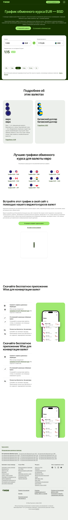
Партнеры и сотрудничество (9, 477)
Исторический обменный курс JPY (48, 455)
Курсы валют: (5, 447)
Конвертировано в (41, 39)
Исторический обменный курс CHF (10, 460)
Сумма (6, 39)
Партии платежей (22, 478)
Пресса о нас (5, 470)
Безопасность (5, 469)
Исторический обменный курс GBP (46, 453)
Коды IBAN (37, 480)
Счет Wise (20, 469)
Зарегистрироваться (53, 2)
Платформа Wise (22, 477)
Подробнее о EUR (11, 139)
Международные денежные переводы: (12, 450)
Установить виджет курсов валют (34, 223)
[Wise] (6, 2)
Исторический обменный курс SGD (29, 458)
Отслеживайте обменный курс (42, 28)
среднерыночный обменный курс (19, 311)
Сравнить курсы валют (40, 485)
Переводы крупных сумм (24, 473)
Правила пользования (23, 490)
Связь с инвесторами (7, 475)
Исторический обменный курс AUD (28, 453)
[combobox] (26, 43)
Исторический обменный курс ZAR (10, 458)
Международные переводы (25, 467)
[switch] (34, 43)
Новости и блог (38, 467)
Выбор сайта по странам (41, 493)
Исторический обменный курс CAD (10, 457)
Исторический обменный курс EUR (29, 455)
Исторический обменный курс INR (29, 457)
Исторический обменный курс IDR (29, 460)
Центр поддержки (6, 478)
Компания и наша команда (8, 467)
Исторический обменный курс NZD (47, 457)
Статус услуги (5, 473)
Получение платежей (23, 475)
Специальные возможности (9, 480)
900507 (37, 509)
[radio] (6, 68)
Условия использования (34, 227)
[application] (15, 59)
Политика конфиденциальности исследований (40, 470)
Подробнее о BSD (43, 125)
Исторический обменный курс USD (48, 458)
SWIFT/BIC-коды (39, 478)
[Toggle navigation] (64, 2)
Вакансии (4, 472)
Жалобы (20, 493)
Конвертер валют (39, 473)
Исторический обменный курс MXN (11, 455)
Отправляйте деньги (23, 28)
